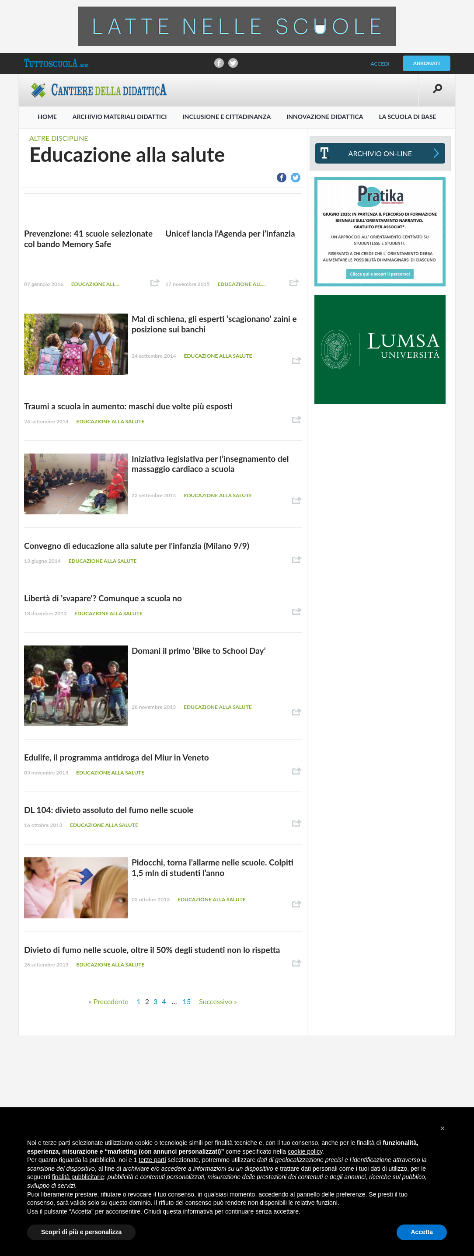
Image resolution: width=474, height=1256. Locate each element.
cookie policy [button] (305, 1151)
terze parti (152, 1159)
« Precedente (109, 1001)
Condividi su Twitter (233, 63)
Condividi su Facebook (219, 63)
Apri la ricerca (437, 90)
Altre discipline (58, 138)
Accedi (379, 63)
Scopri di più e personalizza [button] (81, 1231)
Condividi (155, 283)
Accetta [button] (422, 1231)
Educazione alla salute (96, 284)
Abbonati (426, 63)
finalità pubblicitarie (78, 1176)
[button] (443, 1128)
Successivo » (218, 1001)
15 (187, 1001)
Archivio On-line (380, 153)
